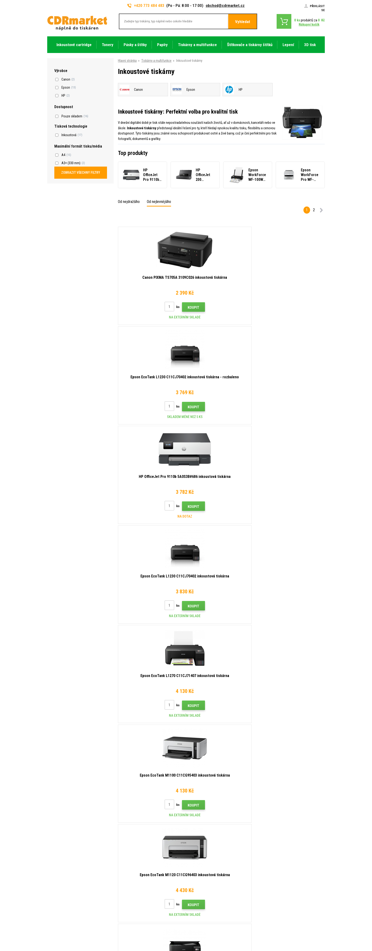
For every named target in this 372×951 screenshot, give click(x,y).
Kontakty (125, 837)
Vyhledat (242, 21)
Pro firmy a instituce (132, 893)
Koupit (160, 307)
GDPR (122, 886)
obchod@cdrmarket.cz (225, 5)
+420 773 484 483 (145, 5)
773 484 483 (67, 839)
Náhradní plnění (129, 907)
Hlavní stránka (127, 60)
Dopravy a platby (130, 851)
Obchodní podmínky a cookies (139, 879)
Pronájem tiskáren (131, 900)
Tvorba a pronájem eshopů (288, 929)
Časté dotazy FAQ (131, 865)
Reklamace (126, 872)
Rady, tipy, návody (130, 844)
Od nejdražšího (129, 201)
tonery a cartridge (216, 945)
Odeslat (268, 807)
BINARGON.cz (316, 929)
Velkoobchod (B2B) (132, 858)
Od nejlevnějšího (159, 201)
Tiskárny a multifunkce (156, 60)
